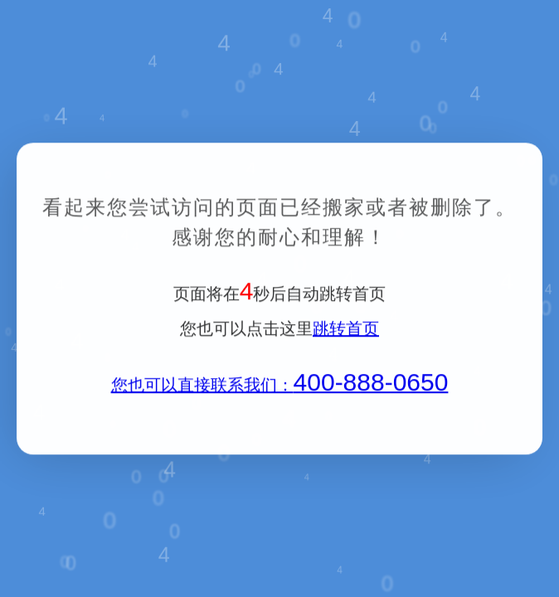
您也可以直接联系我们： (280, 386)
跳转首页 (346, 330)
